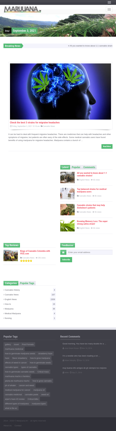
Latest (65, 167)
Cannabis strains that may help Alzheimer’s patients (91, 206)
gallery (8, 344)
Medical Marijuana (29, 314)
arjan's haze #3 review (15, 399)
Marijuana (29, 309)
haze (7, 358)
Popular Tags (27, 283)
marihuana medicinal (14, 349)
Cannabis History (29, 290)
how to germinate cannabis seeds (19, 372)
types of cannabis (29, 367)
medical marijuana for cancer (17, 390)
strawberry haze (45, 353)
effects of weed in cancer (16, 362)
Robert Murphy (69, 360)
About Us (7, 425)
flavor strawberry (19, 358)
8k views (97, 196)
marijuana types (39, 403)
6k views (95, 180)
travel (16, 344)
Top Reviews (11, 245)
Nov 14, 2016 (86, 348)
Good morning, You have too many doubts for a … (84, 344)
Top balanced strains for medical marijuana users (91, 190)
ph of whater (10, 385)
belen (66, 372)
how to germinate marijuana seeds (20, 353)
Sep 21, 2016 (76, 372)
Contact (18, 425)
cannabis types (11, 367)
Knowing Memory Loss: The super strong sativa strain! (92, 222)
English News (83, 180)
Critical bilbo (33, 399)
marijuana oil (39, 390)
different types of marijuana (17, 403)
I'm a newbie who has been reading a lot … (81, 356)
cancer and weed (26, 385)
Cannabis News (48, 126)
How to (29, 304)
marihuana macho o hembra (17, 376)
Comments (89, 167)
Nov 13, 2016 (83, 360)
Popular (76, 167)
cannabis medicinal (13, 394)
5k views (97, 212)
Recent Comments (70, 336)
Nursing (29, 318)
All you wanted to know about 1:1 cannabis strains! (92, 174)
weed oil (45, 394)
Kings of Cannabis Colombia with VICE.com (35, 252)
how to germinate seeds (40, 362)
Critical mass (43, 372)
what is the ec (11, 408)
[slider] (26, 261)
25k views (41, 258)
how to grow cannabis (42, 381)
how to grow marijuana (40, 358)
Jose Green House (71, 348)
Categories (11, 283)
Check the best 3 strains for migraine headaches (35, 122)
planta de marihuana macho (17, 381)
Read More (107, 146)
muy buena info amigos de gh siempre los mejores (84, 368)
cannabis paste (31, 394)
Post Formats (28, 344)
